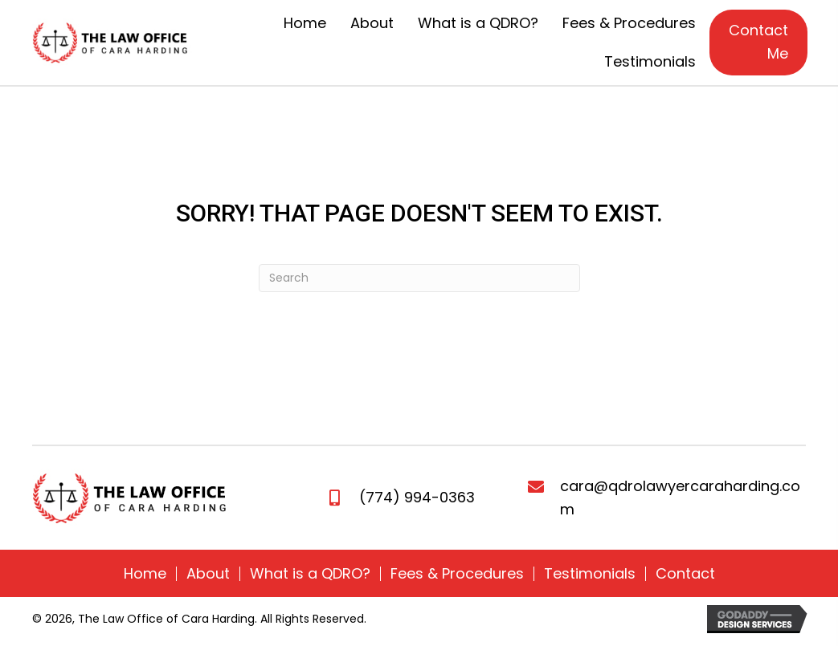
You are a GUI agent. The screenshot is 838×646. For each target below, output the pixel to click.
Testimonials (590, 574)
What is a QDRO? (310, 574)
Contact (685, 574)
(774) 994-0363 (417, 497)
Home (145, 574)
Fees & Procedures (457, 574)
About (208, 574)
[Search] (419, 278)
